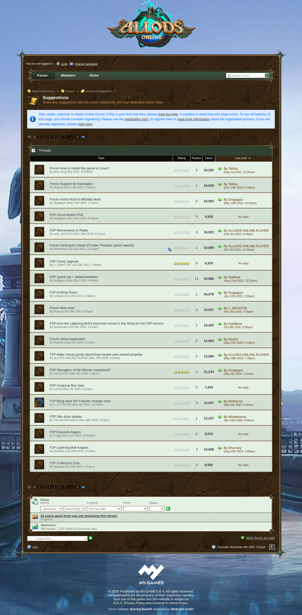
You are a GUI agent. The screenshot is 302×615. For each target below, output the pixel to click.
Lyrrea (58, 389)
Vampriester (61, 373)
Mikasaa (59, 466)
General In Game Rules (170, 603)
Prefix (126, 502)
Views (208, 158)
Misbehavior (237, 417)
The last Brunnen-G (66, 420)
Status (153, 502)
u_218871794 (62, 264)
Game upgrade (68, 261)
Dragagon (60, 202)
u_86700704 (238, 308)
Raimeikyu (60, 248)
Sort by (44, 502)
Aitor (56, 171)
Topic (101, 158)
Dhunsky (59, 451)
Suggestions (56, 97)
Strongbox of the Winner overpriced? (84, 370)
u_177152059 (62, 404)
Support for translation (76, 184)
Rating (182, 158)
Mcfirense (236, 401)
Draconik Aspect (68, 432)
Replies (196, 158)
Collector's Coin (68, 463)
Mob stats (67, 308)
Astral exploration (73, 339)
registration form (137, 119)
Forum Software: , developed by (151, 609)
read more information (194, 119)
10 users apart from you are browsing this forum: (79, 516)
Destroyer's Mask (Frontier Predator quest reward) (97, 245)
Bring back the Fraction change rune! (84, 401)
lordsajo (59, 295)
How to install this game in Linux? (84, 168)
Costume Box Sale (70, 385)
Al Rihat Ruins (66, 292)
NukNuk (234, 277)
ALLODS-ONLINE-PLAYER (248, 231)
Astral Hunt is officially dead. (81, 199)
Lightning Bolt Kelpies (73, 447)
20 (77, 136)
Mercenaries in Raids (72, 230)
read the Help (168, 114)
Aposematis (61, 326)
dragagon (60, 280)
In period (92, 502)
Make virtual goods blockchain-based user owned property (99, 354)
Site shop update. (70, 416)
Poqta (57, 435)
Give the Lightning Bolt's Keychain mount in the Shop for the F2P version (110, 323)
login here (85, 124)
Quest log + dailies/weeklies (77, 277)
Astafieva (235, 324)
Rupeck (58, 187)
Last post (243, 158)
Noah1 (233, 339)
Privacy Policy (134, 603)
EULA (117, 603)
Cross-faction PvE (70, 215)
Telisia (233, 168)
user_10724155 (63, 233)
